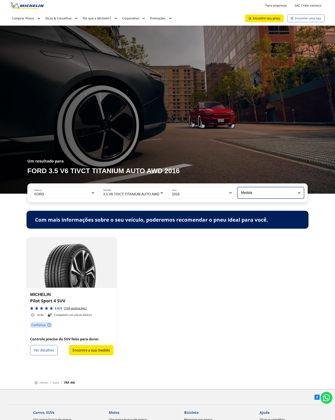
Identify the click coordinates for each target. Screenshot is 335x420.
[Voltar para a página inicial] (27, 5)
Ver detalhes (44, 350)
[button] (92, 193)
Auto (56, 382)
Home (41, 382)
